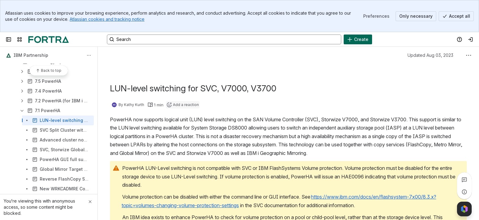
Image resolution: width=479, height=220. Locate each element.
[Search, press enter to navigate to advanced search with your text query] (224, 39)
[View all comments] (464, 180)
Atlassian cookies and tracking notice (107, 19)
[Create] (358, 39)
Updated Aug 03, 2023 (430, 55)
